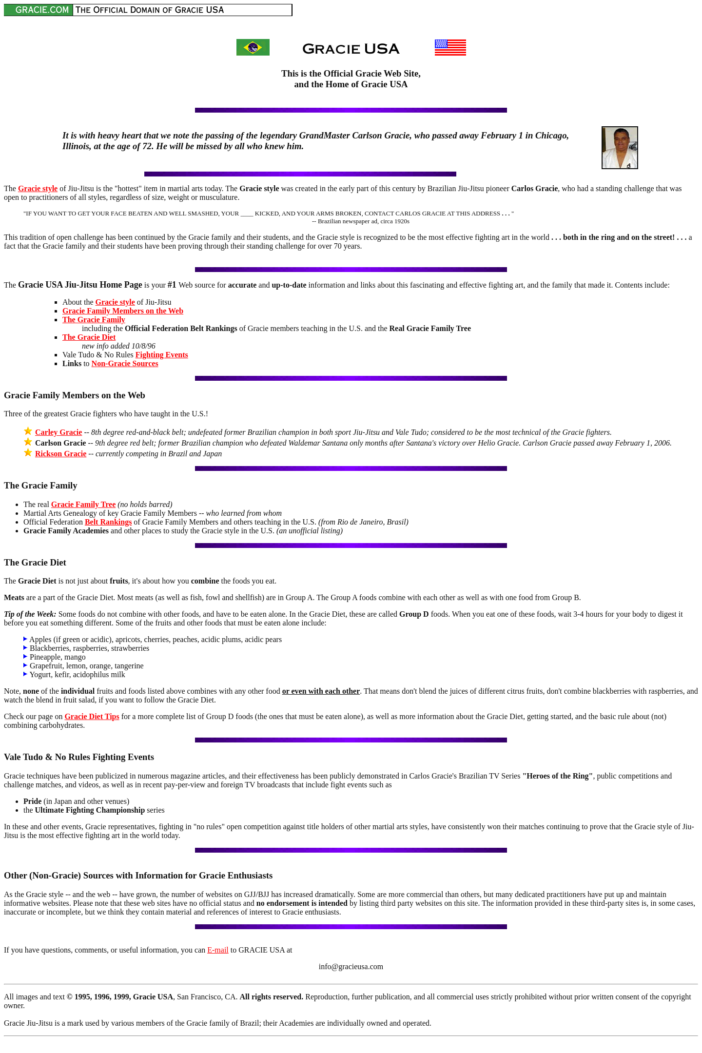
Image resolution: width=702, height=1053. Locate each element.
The (11, 188)
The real (37, 504)
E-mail (218, 950)
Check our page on (34, 716)
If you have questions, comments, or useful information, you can (105, 950)
